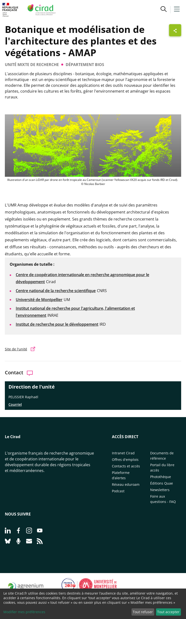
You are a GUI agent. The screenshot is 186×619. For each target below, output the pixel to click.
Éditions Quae (161, 483)
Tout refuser (143, 612)
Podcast (118, 491)
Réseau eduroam (126, 484)
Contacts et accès (126, 466)
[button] (164, 10)
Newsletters (160, 489)
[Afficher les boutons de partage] (175, 30)
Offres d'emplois (125, 459)
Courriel (15, 404)
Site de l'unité (16, 349)
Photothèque (160, 476)
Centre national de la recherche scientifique (56, 290)
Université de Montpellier (39, 299)
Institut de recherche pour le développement (57, 324)
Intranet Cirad (123, 453)
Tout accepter (168, 612)
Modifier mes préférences (24, 612)
